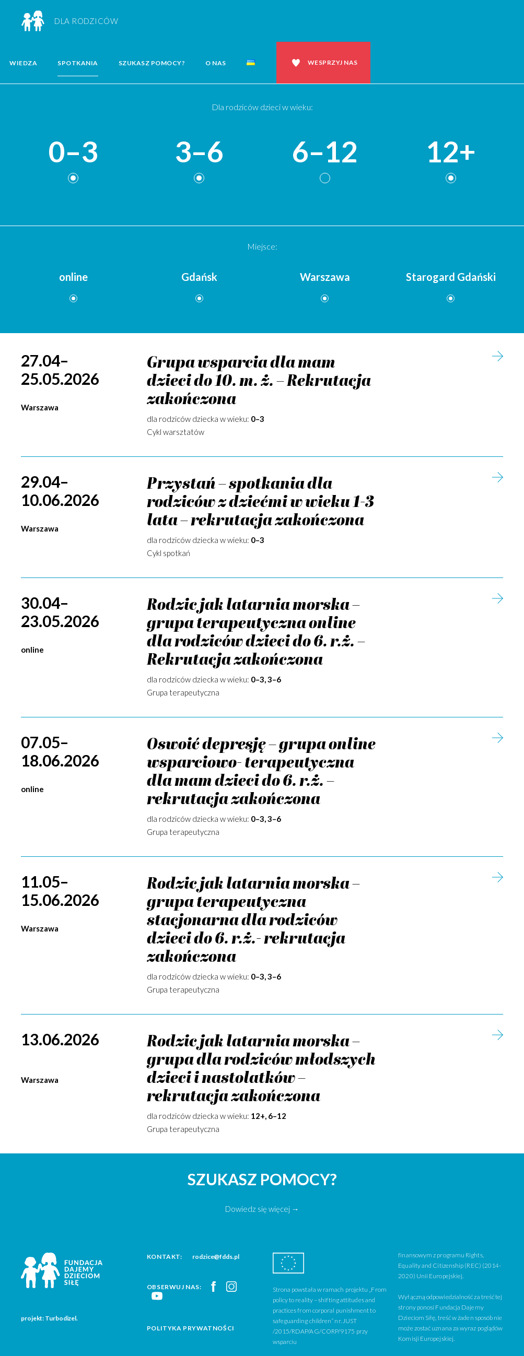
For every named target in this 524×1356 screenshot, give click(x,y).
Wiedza (23, 63)
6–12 (325, 152)
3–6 (199, 152)
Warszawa (325, 276)
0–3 (73, 152)
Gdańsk (199, 276)
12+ (451, 152)
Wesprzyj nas (333, 62)
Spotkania (77, 63)
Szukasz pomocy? (152, 63)
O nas (215, 63)
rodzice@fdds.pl (215, 1256)
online (73, 276)
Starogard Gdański (451, 276)
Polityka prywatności (191, 1328)
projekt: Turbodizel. (49, 1318)
